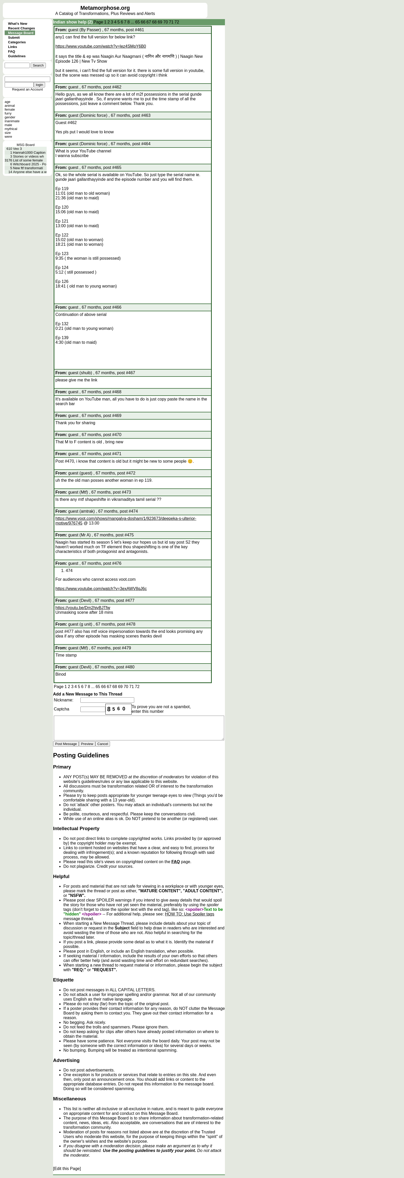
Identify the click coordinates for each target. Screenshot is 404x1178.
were (8, 136)
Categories (17, 42)
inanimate (12, 121)
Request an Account (27, 89)
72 (176, 22)
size (8, 133)
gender (10, 117)
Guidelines (17, 56)
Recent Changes (21, 28)
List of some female (28, 160)
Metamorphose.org (105, 8)
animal (10, 106)
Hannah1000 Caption (29, 152)
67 (148, 22)
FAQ (11, 51)
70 (165, 22)
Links (12, 47)
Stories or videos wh (28, 156)
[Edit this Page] (67, 1168)
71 (171, 22)
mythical (11, 129)
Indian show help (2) (73, 22)
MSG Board (26, 145)
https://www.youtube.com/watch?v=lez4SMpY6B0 (100, 46)
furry (8, 113)
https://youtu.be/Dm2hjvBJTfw (82, 608)
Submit (14, 37)
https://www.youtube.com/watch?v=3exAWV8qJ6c (101, 588)
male (8, 125)
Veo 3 (17, 149)
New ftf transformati (28, 168)
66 (143, 22)
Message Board (20, 33)
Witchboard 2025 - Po (29, 164)
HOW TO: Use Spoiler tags (189, 914)
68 (154, 22)
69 (160, 22)
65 (137, 22)
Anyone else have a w (30, 172)
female (10, 109)
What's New (17, 24)
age (7, 102)
